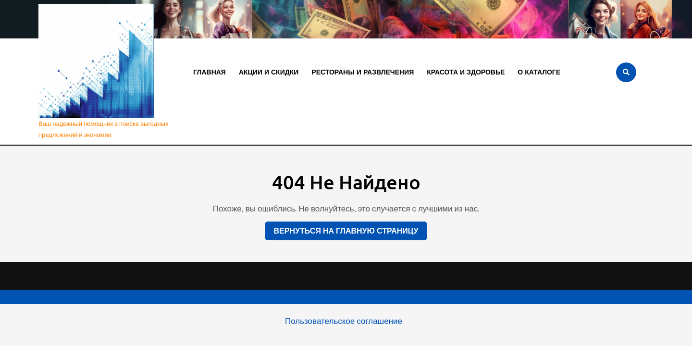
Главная (209, 72)
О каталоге (539, 72)
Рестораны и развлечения (362, 72)
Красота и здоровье (466, 72)
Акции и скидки (268, 72)
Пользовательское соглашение (343, 321)
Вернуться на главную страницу (342, 228)
